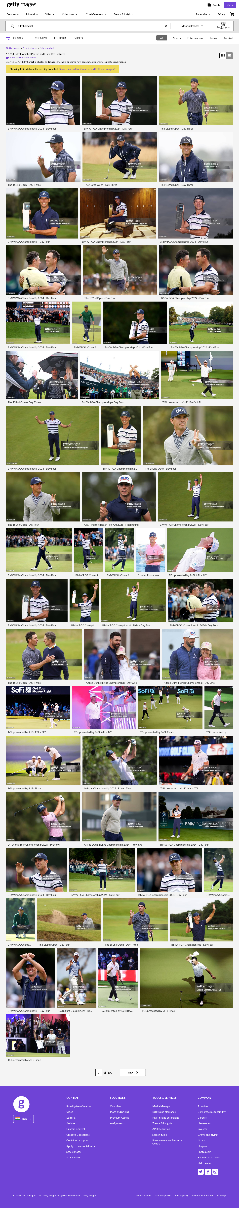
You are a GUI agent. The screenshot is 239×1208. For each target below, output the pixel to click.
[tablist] (58, 38)
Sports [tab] (177, 37)
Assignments (117, 1123)
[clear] (167, 26)
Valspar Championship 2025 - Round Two (107, 788)
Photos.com (204, 1151)
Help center (204, 1163)
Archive (70, 1123)
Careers (202, 1117)
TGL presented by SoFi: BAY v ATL (182, 402)
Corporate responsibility (212, 1111)
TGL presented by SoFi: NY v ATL (179, 788)
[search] (14, 26)
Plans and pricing (119, 1111)
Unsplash (203, 1146)
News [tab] (213, 37)
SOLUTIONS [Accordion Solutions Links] (118, 1097)
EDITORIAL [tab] (61, 37)
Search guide (159, 1134)
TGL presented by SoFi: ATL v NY (188, 575)
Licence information (202, 1195)
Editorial (71, 1117)
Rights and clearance (164, 1111)
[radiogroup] (226, 55)
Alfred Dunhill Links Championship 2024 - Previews (113, 844)
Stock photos (73, 1151)
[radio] (223, 55)
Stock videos (73, 1157)
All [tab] (161, 37)
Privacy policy (181, 1195)
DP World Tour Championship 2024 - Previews (34, 844)
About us (203, 1106)
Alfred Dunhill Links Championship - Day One (111, 682)
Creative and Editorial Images (97, 68)
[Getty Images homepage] (21, 4)
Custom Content (75, 1128)
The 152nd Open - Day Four (100, 298)
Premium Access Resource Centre (167, 1142)
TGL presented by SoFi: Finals (157, 732)
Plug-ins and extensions (165, 1117)
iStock (201, 1140)
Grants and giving (208, 1134)
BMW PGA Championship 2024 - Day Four (32, 128)
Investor (202, 1128)
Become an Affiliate (209, 1157)
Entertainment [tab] (195, 37)
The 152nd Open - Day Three (176, 128)
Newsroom (204, 1123)
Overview (115, 1106)
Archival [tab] (228, 37)
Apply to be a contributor (80, 1146)
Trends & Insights (162, 1123)
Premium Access (119, 1117)
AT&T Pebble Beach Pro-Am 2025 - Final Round (111, 524)
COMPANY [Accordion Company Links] (204, 1097)
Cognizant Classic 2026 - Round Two (79, 1010)
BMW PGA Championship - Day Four (29, 241)
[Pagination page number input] (98, 1072)
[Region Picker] (23, 1119)
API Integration (161, 1128)
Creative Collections (78, 1134)
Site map (221, 1195)
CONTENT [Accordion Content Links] (73, 1097)
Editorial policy (163, 1195)
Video (69, 1111)
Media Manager (161, 1106)
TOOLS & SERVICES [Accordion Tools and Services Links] (164, 1097)
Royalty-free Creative (78, 1106)
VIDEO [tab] (79, 37)
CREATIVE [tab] (41, 37)
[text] (91, 26)
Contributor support (78, 1140)
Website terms (144, 1195)
